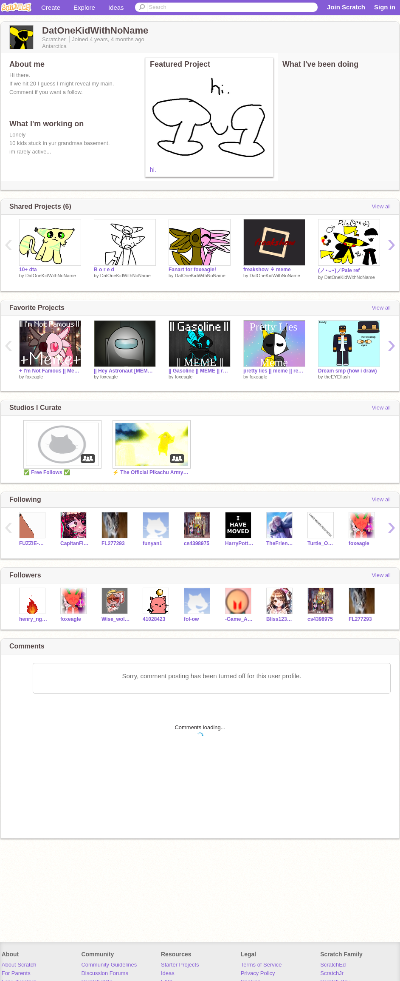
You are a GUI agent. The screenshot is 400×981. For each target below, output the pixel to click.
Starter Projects (180, 964)
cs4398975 (196, 543)
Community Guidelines (109, 964)
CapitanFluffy (74, 543)
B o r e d (104, 270)
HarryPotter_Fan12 (239, 543)
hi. (153, 169)
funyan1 (152, 543)
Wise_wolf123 (115, 619)
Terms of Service (261, 964)
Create (50, 7)
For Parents (16, 973)
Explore (84, 7)
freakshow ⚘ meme (267, 270)
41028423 (154, 619)
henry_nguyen (33, 619)
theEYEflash (337, 376)
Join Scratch (346, 7)
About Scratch (19, 964)
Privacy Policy (258, 973)
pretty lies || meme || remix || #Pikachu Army (274, 371)
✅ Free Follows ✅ (46, 472)
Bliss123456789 (280, 619)
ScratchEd (333, 964)
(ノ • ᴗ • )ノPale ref (339, 270)
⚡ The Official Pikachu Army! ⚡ (151, 472)
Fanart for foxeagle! (192, 270)
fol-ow (191, 619)
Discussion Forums (104, 973)
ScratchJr (332, 973)
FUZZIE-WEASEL (33, 543)
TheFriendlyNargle (280, 543)
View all (381, 206)
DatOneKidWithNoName (50, 275)
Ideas (116, 7)
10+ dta (28, 270)
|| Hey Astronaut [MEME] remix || (125, 371)
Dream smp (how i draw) (347, 371)
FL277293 (113, 543)
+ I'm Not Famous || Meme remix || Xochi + (50, 371)
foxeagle (34, 376)
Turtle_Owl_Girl (321, 543)
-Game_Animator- (239, 619)
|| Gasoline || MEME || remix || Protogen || (200, 371)
